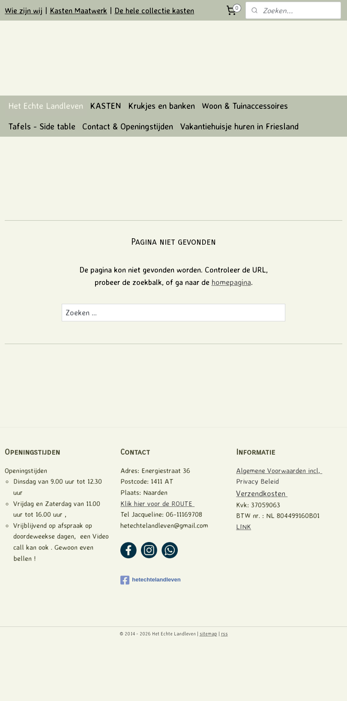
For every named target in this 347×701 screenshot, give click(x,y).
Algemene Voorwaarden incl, (279, 521)
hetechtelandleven (150, 631)
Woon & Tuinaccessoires (245, 157)
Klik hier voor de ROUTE (157, 554)
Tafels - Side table (41, 177)
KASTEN (105, 157)
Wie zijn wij (23, 10)
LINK (243, 577)
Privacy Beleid (257, 532)
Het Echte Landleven (45, 157)
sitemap (208, 685)
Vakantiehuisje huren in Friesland (239, 177)
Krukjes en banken (161, 157)
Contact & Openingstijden (127, 177)
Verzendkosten (261, 544)
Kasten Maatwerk (78, 10)
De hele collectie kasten (154, 10)
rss (224, 685)
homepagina (231, 333)
